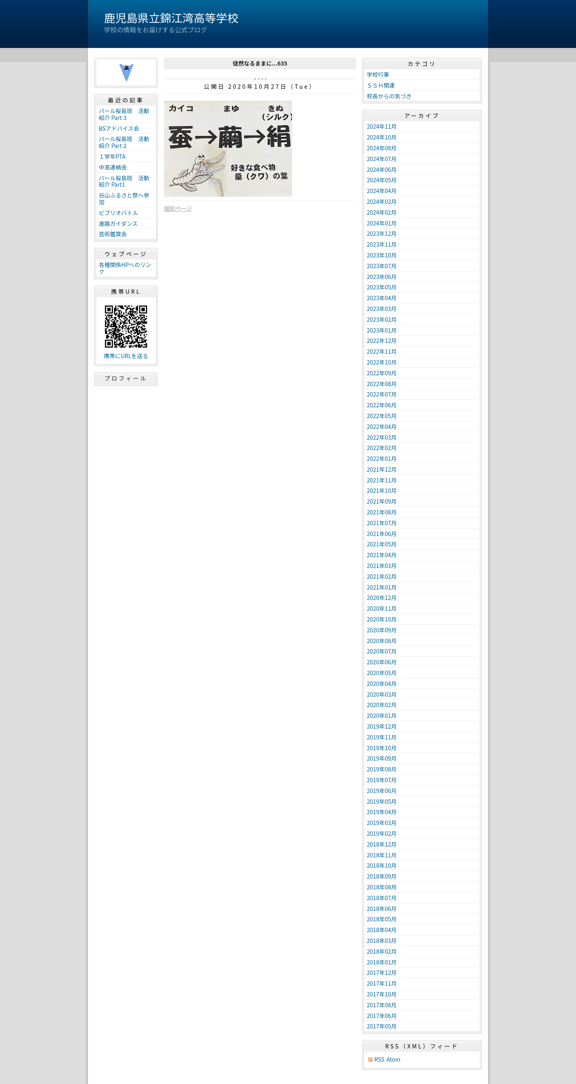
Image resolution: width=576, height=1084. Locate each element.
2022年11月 (382, 351)
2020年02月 (382, 705)
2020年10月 (382, 619)
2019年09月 (382, 758)
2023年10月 (382, 255)
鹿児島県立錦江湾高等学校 (171, 18)
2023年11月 (382, 244)
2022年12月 (382, 341)
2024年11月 (382, 126)
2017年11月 (382, 983)
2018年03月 (382, 941)
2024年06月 (382, 169)
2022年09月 (382, 373)
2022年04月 (382, 426)
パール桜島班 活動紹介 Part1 (124, 181)
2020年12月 (382, 598)
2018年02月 (382, 951)
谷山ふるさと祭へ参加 (124, 198)
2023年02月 (382, 319)
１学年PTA (112, 156)
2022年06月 (382, 405)
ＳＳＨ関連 (381, 85)
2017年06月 (382, 1016)
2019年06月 (382, 791)
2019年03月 (382, 823)
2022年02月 (382, 448)
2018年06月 (382, 909)
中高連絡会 (113, 167)
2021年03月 (382, 566)
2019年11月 (382, 737)
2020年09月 (382, 630)
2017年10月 (382, 994)
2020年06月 (382, 662)
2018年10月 (382, 865)
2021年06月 (382, 534)
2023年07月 (382, 266)
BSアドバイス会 (119, 128)
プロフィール (126, 378)
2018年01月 (382, 962)
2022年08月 (382, 384)
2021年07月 (382, 523)
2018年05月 (382, 919)
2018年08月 (382, 887)
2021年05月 (382, 544)
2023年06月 (382, 277)
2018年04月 (382, 930)
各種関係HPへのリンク (125, 268)
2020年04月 (382, 683)
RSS (379, 1059)
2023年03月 (382, 309)
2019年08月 (382, 769)
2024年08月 (382, 148)
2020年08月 (382, 641)
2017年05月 (382, 1026)
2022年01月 (382, 458)
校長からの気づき (389, 96)
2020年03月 (382, 694)
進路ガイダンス (118, 223)
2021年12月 (382, 469)
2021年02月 (382, 576)
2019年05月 (382, 801)
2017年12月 (382, 972)
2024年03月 (382, 201)
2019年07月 (382, 780)
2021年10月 (382, 490)
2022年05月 (382, 416)
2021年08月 (382, 512)
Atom (393, 1059)
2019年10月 (382, 748)
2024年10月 (382, 137)
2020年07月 (382, 651)
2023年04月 (382, 298)
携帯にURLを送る (126, 356)
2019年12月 (382, 726)
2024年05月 (382, 180)
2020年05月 (382, 673)
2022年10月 (382, 362)
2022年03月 (382, 437)
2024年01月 (382, 223)
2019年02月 (382, 833)
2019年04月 (382, 812)
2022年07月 (382, 394)
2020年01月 (382, 715)
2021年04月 (382, 555)
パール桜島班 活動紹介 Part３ (124, 114)
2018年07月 (382, 898)
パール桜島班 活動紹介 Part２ (124, 142)
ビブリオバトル (118, 213)
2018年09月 (382, 876)
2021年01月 (382, 587)
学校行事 (378, 74)
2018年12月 (382, 844)
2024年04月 (382, 191)
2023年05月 (382, 287)
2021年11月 (382, 480)
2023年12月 (382, 233)
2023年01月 (382, 330)
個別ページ (178, 208)
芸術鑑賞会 (113, 234)
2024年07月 (382, 159)
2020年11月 (382, 608)
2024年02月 (382, 212)
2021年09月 (382, 501)
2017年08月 (382, 1005)
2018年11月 (382, 855)
